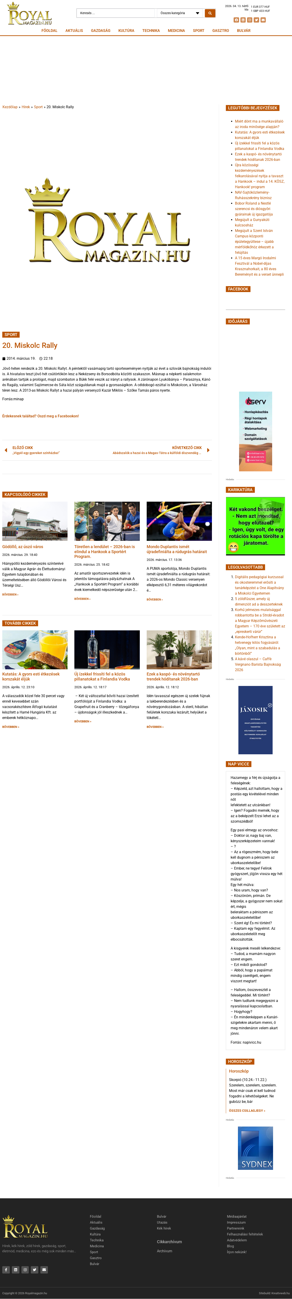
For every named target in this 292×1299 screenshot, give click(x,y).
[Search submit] (210, 13)
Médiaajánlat (237, 1216)
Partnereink (235, 1228)
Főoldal (49, 30)
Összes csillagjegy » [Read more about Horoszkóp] (247, 1110)
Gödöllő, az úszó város (22, 546)
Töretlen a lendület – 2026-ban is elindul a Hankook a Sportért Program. (104, 551)
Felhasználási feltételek (245, 1234)
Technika (151, 30)
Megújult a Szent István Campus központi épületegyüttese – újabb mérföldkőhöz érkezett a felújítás (254, 241)
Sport (198, 30)
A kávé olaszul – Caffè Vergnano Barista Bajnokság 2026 (258, 664)
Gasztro (220, 30)
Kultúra (126, 30)
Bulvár (243, 30)
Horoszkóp (239, 1071)
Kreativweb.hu (280, 1293)
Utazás (162, 1222)
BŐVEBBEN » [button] (10, 594)
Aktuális (74, 30)
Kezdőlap (10, 107)
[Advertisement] (146, 70)
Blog (230, 1246)
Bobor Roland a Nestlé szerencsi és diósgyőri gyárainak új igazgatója (254, 208)
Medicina (176, 30)
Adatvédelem (237, 1240)
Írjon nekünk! (237, 1252)
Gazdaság (100, 30)
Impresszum (236, 1222)
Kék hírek (164, 1228)
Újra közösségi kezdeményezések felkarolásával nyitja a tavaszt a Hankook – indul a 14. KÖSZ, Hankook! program (259, 176)
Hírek (26, 107)
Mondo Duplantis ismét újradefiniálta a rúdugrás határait (177, 549)
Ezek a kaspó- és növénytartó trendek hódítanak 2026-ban (173, 676)
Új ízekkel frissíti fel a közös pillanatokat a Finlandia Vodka (102, 676)
